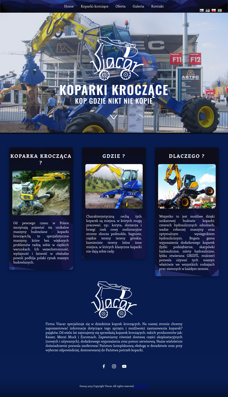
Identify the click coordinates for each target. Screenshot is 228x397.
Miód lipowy (142, 386)
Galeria (138, 6)
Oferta (121, 6)
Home (69, 6)
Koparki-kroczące (94, 6)
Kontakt (157, 6)
